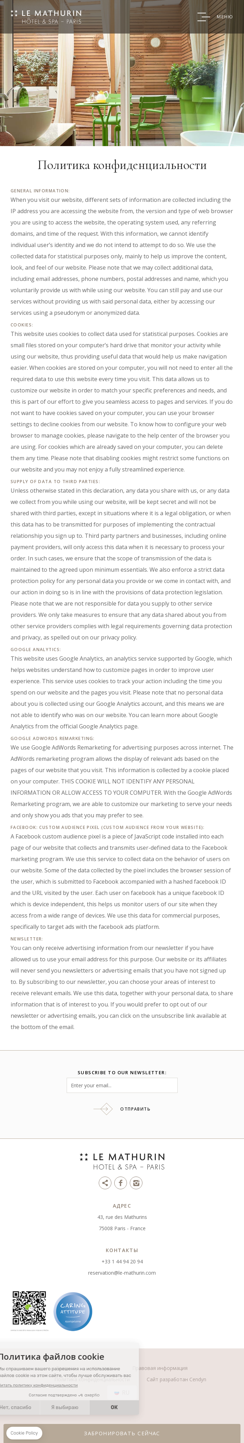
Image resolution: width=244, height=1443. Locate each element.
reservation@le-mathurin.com (122, 1272)
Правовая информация (160, 1368)
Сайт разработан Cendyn (176, 1379)
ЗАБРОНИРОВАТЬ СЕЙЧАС (122, 1433)
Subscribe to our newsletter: (122, 1072)
